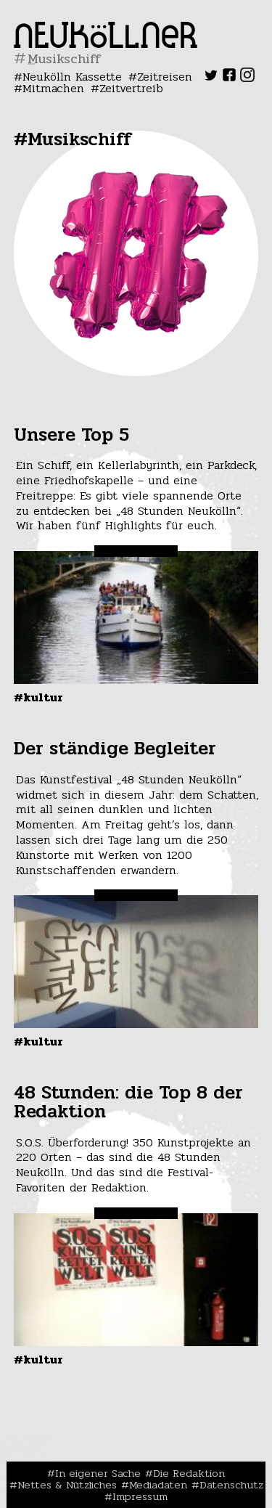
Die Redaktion (189, 1473)
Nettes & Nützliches (67, 1485)
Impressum (140, 1496)
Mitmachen (53, 88)
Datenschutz (231, 1485)
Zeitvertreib (131, 88)
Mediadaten (158, 1485)
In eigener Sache (98, 1473)
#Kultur (38, 697)
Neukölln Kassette (72, 77)
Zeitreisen (164, 77)
